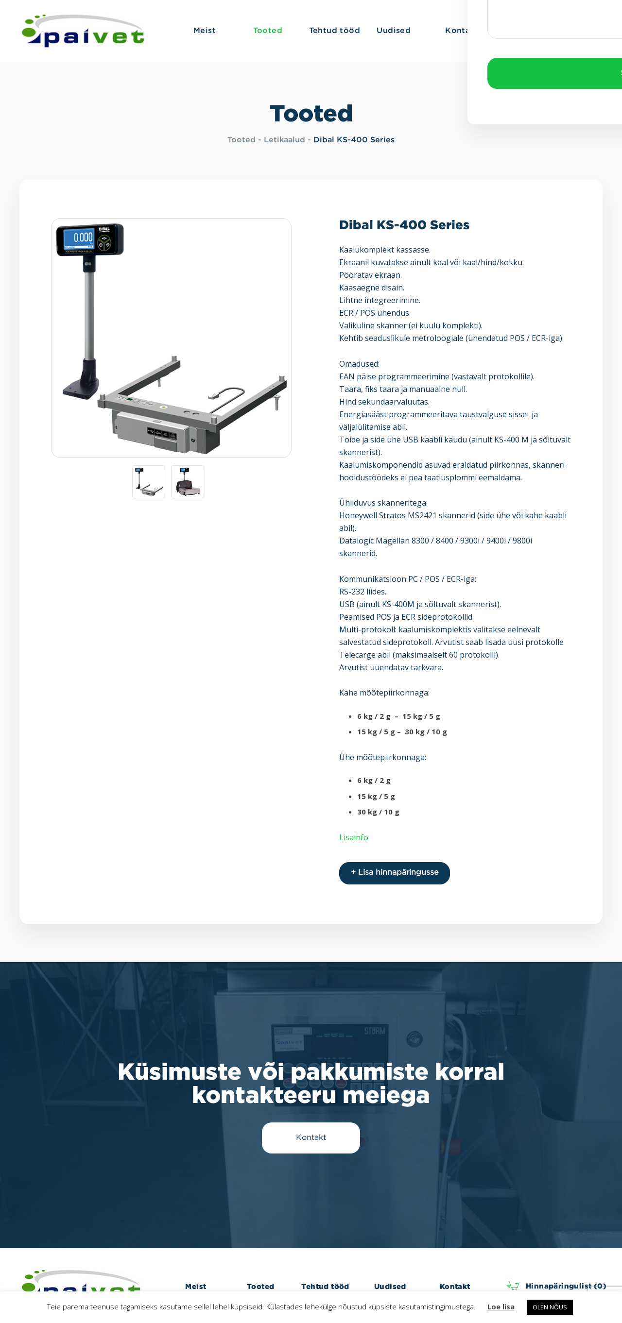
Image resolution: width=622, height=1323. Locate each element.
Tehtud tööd (325, 1285)
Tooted (241, 140)
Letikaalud (284, 140)
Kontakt (455, 1285)
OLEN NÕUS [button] (550, 1307)
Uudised (390, 1285)
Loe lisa (501, 1306)
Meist (195, 1285)
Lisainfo (353, 837)
